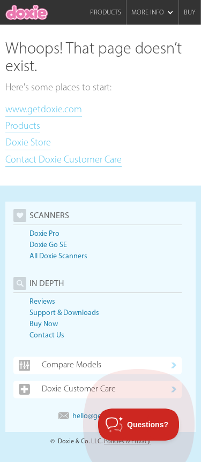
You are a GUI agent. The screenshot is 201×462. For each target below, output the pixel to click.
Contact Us (46, 335)
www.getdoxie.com (43, 109)
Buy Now (43, 323)
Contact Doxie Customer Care (63, 159)
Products (105, 12)
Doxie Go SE (48, 244)
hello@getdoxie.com (97, 415)
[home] (26, 12)
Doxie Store (28, 142)
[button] (152, 12)
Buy (190, 12)
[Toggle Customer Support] (139, 425)
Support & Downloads (64, 312)
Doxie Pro (44, 233)
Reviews (42, 301)
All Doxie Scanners (58, 255)
